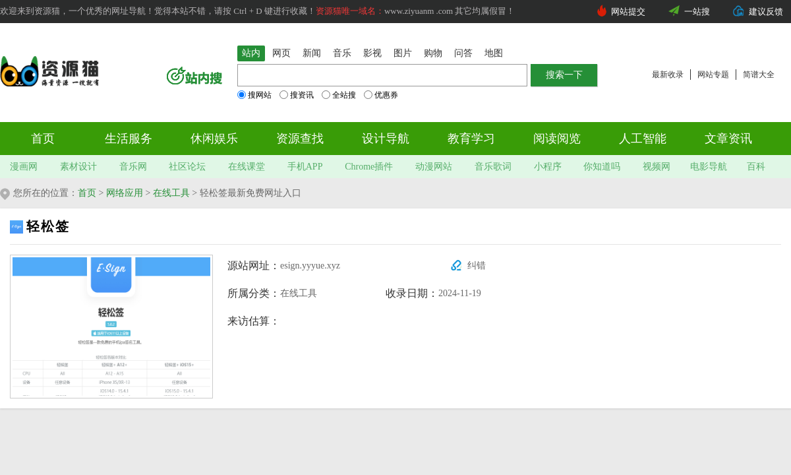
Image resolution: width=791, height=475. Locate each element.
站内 (251, 53)
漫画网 (24, 167)
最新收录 (668, 74)
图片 (403, 53)
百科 (756, 167)
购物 (433, 53)
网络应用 (124, 193)
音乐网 (133, 167)
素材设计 (78, 167)
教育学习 (471, 138)
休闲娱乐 (214, 138)
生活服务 (128, 138)
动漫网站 (433, 167)
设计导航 (385, 138)
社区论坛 (187, 167)
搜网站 (254, 95)
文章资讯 (728, 138)
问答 (463, 53)
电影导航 (708, 167)
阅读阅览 (557, 138)
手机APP (305, 167)
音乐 (342, 53)
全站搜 (339, 95)
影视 (372, 53)
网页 (281, 53)
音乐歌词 (493, 167)
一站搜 (697, 11)
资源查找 (300, 138)
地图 (493, 53)
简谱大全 (759, 74)
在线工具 (171, 193)
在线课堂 (246, 167)
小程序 (548, 167)
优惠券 (381, 95)
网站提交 (628, 11)
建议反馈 (766, 11)
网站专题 (713, 74)
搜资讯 (296, 95)
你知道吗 (601, 167)
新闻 (312, 53)
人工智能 (642, 138)
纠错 (476, 265)
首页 (43, 138)
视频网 (656, 167)
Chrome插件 (369, 167)
